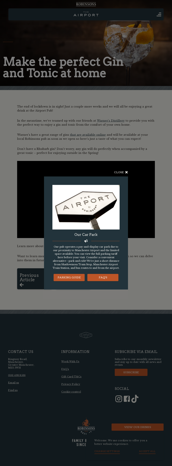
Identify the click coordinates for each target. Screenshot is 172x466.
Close (121, 172)
